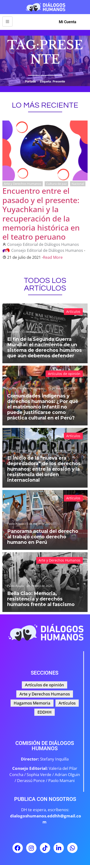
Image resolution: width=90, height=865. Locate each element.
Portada (30, 81)
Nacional (78, 184)
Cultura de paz (56, 184)
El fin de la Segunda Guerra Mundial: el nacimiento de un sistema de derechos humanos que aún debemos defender (44, 347)
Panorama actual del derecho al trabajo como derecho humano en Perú (42, 536)
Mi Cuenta (67, 22)
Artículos (73, 311)
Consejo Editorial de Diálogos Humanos (43, 244)
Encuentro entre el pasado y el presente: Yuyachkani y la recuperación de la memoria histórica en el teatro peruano (41, 214)
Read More (53, 257)
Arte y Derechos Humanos (22, 184)
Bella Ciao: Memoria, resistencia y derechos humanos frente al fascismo (41, 598)
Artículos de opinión (64, 373)
